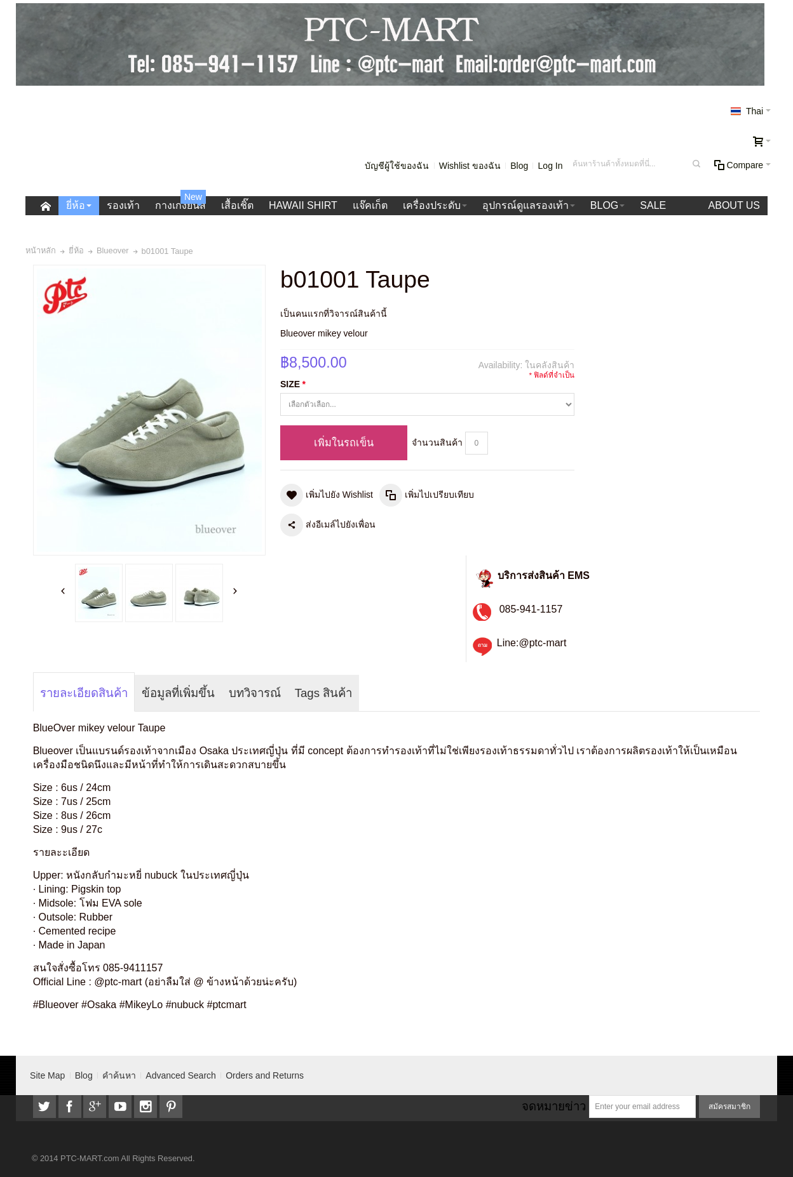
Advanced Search (181, 1075)
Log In (550, 166)
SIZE (293, 384)
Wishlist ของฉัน (470, 166)
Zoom (149, 410)
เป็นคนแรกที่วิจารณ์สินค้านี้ (333, 314)
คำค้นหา (119, 1075)
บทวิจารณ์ (255, 693)
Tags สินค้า (324, 693)
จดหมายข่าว (554, 1106)
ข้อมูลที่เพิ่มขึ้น (178, 693)
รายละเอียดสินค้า (84, 693)
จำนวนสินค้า (437, 442)
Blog (519, 166)
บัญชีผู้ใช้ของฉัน (397, 166)
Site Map (47, 1075)
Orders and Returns (265, 1075)
